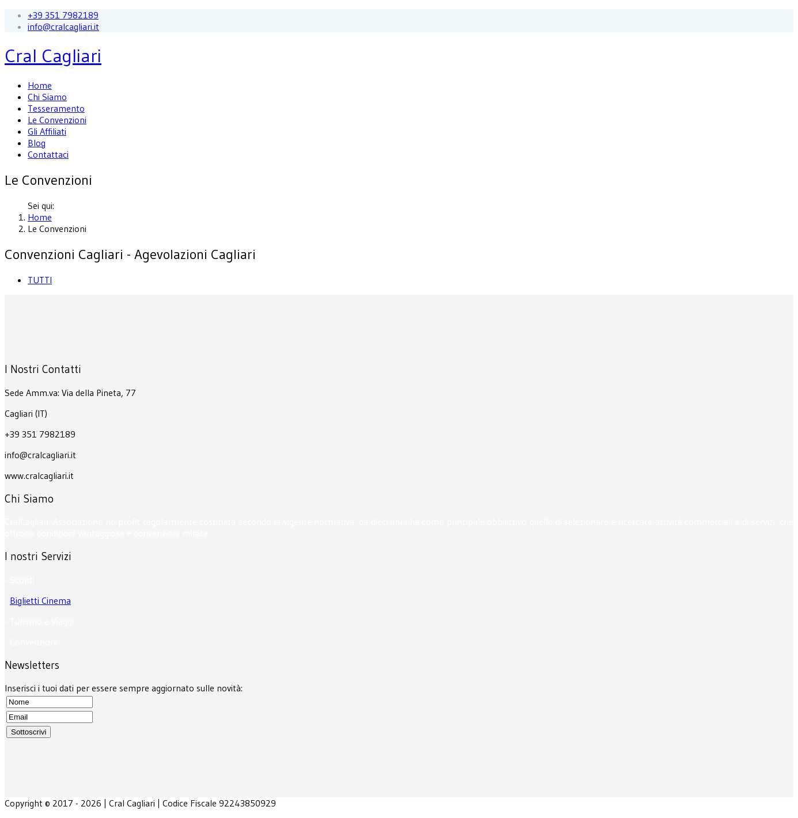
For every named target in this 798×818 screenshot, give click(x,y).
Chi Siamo (47, 96)
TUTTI (40, 280)
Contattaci (48, 154)
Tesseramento (56, 108)
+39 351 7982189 (63, 15)
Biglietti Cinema (40, 600)
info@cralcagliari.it (63, 26)
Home (40, 85)
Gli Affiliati (47, 131)
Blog (37, 143)
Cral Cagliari (53, 55)
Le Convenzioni (57, 119)
